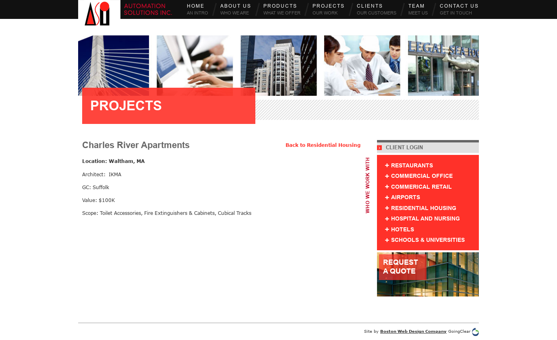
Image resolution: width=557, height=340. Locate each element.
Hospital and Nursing (425, 219)
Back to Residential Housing (323, 145)
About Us (235, 9)
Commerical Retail (421, 187)
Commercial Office (422, 176)
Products (281, 9)
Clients (376, 9)
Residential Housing (423, 208)
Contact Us (459, 9)
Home (197, 9)
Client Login (400, 147)
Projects (329, 9)
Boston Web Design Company (413, 331)
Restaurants (412, 165)
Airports (405, 197)
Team (418, 9)
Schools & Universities (428, 240)
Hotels (402, 229)
